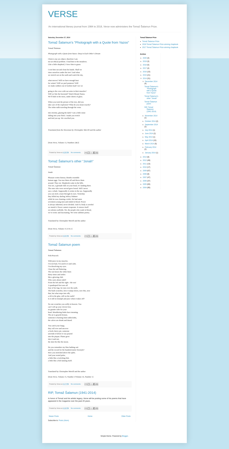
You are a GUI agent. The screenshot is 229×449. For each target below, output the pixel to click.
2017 (145, 68)
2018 (145, 65)
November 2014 (151, 116)
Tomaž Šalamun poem (64, 244)
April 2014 (149, 140)
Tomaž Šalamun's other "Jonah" (70, 161)
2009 (145, 171)
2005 (145, 184)
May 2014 (149, 137)
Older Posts (126, 416)
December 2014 (151, 81)
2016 (145, 72)
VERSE (63, 14)
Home (90, 416)
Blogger (125, 436)
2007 (145, 177)
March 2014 (150, 144)
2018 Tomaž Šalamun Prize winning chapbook (160, 44)
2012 (145, 160)
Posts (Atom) (64, 420)
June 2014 (149, 133)
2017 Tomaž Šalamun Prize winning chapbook (160, 47)
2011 (145, 164)
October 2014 (150, 121)
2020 (145, 58)
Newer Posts (54, 416)
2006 (145, 181)
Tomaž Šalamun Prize (150, 41)
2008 (145, 174)
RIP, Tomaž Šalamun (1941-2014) (72, 392)
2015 (145, 75)
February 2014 (150, 147)
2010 (145, 167)
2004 (145, 188)
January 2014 (150, 153)
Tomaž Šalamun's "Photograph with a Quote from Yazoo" (88, 42)
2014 (145, 78)
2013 (145, 157)
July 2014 (149, 130)
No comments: (76, 152)
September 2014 (151, 125)
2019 (145, 61)
